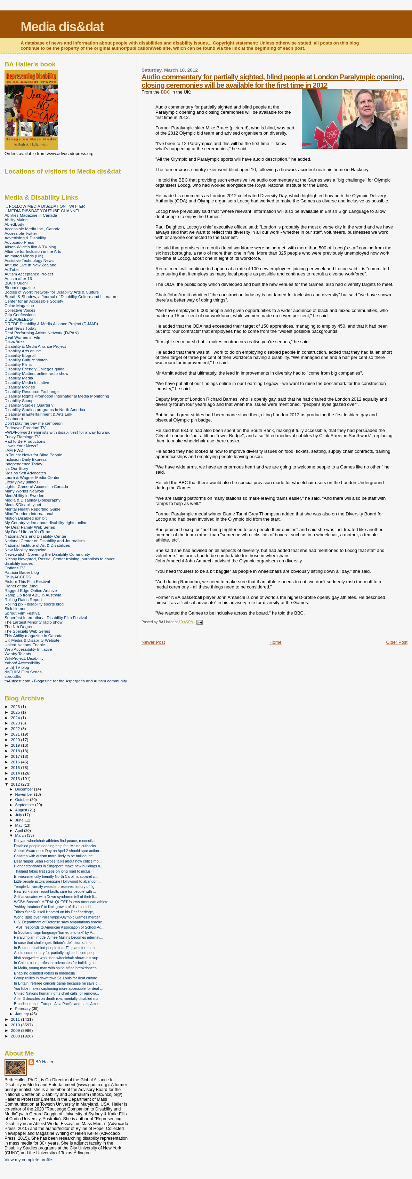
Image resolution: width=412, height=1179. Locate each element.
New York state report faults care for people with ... (55, 891)
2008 (16, 1036)
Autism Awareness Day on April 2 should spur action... (58, 851)
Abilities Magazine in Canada (31, 215)
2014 (16, 773)
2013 (16, 778)
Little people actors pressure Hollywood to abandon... (57, 881)
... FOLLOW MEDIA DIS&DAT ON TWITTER (45, 206)
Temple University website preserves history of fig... (55, 886)
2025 (16, 712)
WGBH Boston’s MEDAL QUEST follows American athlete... (62, 902)
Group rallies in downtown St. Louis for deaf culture (55, 978)
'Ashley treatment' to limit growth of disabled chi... (54, 907)
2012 (16, 784)
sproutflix (13, 676)
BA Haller (44, 1061)
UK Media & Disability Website (32, 640)
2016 (16, 762)
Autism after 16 (18, 278)
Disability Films (18, 364)
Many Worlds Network (24, 491)
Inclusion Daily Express (26, 459)
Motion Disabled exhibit (26, 518)
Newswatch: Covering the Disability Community (47, 554)
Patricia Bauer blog (22, 572)
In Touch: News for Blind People (33, 454)
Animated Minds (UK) (24, 256)
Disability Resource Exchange (32, 391)
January (22, 1014)
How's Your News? (21, 445)
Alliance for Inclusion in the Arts (33, 251)
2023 (16, 723)
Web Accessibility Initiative (28, 649)
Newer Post (153, 642)
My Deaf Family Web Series (30, 527)
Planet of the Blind (21, 586)
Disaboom (14, 418)
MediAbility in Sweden (25, 495)
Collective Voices (20, 310)
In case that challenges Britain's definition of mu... (54, 942)
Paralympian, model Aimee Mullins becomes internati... (58, 937)
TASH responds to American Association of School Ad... (59, 927)
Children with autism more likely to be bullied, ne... (55, 856)
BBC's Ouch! (16, 283)
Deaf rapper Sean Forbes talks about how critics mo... (58, 861)
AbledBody (14, 224)
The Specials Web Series (27, 631)
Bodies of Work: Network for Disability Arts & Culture (52, 292)
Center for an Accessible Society (34, 301)
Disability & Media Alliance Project (35, 346)
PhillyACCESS (18, 577)
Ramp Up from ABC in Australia (33, 595)
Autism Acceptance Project (29, 274)
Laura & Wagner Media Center (32, 477)
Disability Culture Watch (26, 360)
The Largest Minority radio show (34, 622)
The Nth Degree (19, 626)
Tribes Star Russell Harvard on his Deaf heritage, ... (56, 912)
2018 (16, 750)
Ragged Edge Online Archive (31, 590)
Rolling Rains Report (23, 599)
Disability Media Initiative (27, 382)
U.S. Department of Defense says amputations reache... (59, 922)
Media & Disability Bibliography (32, 500)
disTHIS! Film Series (23, 671)
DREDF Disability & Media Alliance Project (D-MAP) (51, 323)
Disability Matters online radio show (36, 373)
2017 (16, 756)
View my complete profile (28, 1159)
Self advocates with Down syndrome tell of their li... (55, 897)
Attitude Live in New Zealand (30, 265)
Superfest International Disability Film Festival (46, 617)
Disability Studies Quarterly (29, 405)
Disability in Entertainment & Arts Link (38, 414)
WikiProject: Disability (24, 658)
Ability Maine (16, 219)
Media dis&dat (62, 26)
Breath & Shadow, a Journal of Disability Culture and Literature (61, 296)
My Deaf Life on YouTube (27, 531)
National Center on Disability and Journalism (45, 540)
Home (275, 642)
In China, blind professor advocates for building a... (55, 963)
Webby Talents (18, 653)
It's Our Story (16, 468)
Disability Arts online (23, 350)
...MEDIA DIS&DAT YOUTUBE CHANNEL (42, 210)
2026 (16, 706)
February (23, 1008)
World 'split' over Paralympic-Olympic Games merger (57, 917)
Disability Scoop (19, 400)
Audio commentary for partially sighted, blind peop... (56, 953)
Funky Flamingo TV (22, 436)
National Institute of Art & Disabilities (37, 545)
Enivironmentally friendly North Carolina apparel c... (56, 876)
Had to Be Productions (25, 441)
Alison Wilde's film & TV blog (30, 246)
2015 (16, 767)
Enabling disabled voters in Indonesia (44, 973)
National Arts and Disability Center (35, 536)
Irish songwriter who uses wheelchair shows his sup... (57, 958)
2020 (16, 739)
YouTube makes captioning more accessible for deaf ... (58, 988)
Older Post (396, 642)
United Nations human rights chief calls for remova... (56, 993)
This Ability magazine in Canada (34, 635)
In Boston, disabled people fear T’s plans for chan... (56, 948)
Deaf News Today (21, 328)
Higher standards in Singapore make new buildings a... (58, 866)
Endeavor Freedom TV (25, 427)
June (20, 820)
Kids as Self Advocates (25, 473)
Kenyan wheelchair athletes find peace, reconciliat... (56, 841)
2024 (16, 717)
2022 (16, 728)
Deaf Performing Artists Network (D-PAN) (42, 332)
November (24, 794)
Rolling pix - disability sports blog (34, 604)
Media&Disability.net (23, 504)
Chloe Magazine (19, 305)
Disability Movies (20, 387)
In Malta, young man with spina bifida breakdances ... (57, 968)
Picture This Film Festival (27, 581)
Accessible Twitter (21, 233)
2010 (16, 1024)
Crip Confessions (20, 314)
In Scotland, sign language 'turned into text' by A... (54, 932)
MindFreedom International (29, 513)
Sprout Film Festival (23, 613)
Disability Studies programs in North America (45, 409)
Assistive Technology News (29, 260)
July (19, 815)
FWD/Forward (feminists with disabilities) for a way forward (58, 432)
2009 (16, 1030)
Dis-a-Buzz (14, 341)
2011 (16, 1019)
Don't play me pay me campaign (34, 423)
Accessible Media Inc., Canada (32, 228)
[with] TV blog (17, 667)
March (21, 835)
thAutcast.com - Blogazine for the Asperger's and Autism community (66, 681)
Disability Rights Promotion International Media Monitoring (57, 396)
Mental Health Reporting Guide (32, 509)
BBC (165, 92)
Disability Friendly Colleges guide (35, 369)
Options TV (15, 568)
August (22, 810)
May (19, 825)
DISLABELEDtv (19, 319)
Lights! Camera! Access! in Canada (36, 486)
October (22, 799)
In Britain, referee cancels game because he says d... (57, 983)
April (19, 830)
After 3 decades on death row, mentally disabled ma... (58, 998)
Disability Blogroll (20, 355)
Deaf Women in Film (23, 337)
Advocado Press (19, 242)
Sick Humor (15, 608)
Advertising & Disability (25, 237)
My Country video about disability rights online (46, 522)
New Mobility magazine (26, 549)
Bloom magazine (20, 287)
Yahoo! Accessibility (22, 662)
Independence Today (23, 464)
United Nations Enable (25, 644)
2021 (16, 734)
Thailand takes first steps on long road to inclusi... (54, 871)
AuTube (12, 269)
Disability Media (19, 378)
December (24, 789)
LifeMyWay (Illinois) (22, 482)
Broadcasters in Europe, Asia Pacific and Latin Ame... (57, 1004)
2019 (16, 745)
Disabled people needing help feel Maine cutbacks (55, 846)
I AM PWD (14, 450)
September (25, 805)
